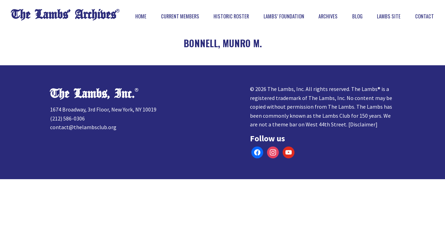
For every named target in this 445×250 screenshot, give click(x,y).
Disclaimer (362, 124)
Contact (424, 16)
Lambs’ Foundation (284, 16)
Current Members (180, 16)
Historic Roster (231, 16)
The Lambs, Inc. (92, 94)
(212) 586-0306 (67, 118)
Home (140, 16)
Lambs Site (388, 16)
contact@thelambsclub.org (83, 127)
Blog (357, 16)
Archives (328, 16)
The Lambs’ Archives (63, 15)
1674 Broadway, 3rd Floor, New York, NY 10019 (103, 109)
